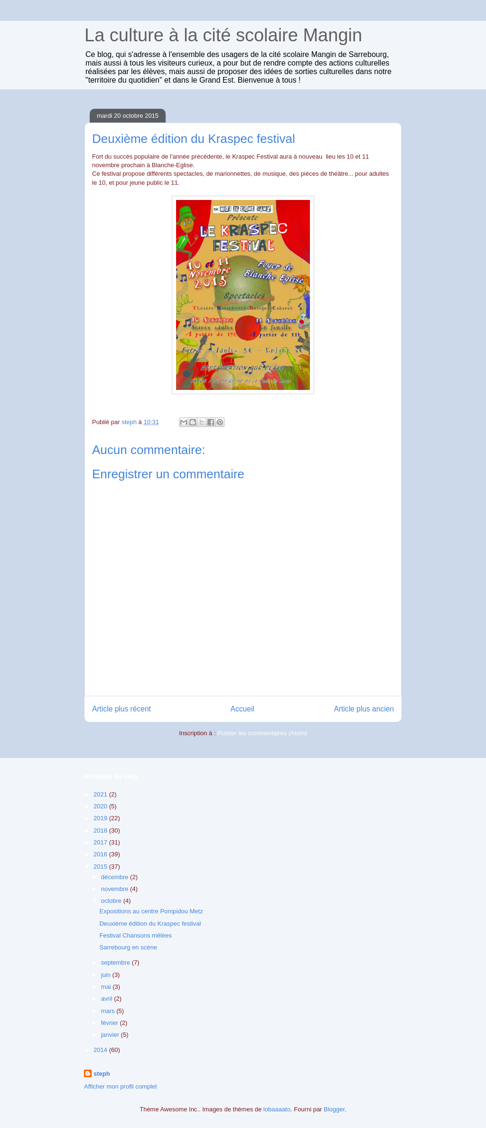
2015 (101, 866)
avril (107, 998)
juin (106, 974)
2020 (101, 806)
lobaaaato (276, 1109)
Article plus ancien (364, 709)
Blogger (334, 1109)
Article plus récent (121, 709)
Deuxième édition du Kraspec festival (150, 923)
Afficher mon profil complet (120, 1086)
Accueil (242, 709)
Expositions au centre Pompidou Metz (151, 911)
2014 (101, 1049)
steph (101, 1073)
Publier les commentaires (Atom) (262, 733)
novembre (115, 888)
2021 (101, 794)
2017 (101, 842)
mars (109, 1010)
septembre (116, 962)
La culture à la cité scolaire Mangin (223, 35)
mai (107, 986)
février (110, 1022)
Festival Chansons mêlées (135, 935)
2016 (101, 854)
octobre (112, 900)
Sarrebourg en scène (128, 947)
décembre (115, 877)
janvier (111, 1034)
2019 (101, 818)
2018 (101, 830)
